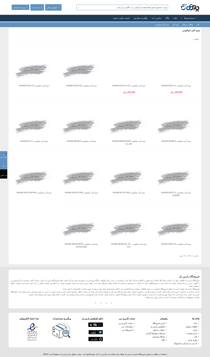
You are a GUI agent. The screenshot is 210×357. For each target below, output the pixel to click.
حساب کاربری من (127, 323)
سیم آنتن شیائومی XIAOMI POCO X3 (34, 86)
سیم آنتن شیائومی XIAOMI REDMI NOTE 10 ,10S (129, 142)
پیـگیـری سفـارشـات (62, 318)
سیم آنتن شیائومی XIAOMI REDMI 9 (176, 141)
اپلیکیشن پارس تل (159, 326)
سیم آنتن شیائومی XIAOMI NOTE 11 (176, 86)
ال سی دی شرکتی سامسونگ (186, 343)
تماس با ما (156, 18)
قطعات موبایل (192, 326)
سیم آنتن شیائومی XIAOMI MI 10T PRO (129, 192)
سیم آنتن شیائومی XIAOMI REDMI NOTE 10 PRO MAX (81, 245)
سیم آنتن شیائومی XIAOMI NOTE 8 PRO (81, 192)
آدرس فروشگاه (160, 323)
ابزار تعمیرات (192, 333)
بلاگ (167, 18)
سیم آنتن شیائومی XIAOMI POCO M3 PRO (34, 192)
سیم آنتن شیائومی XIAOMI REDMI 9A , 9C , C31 (129, 245)
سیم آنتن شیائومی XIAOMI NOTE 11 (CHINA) (176, 193)
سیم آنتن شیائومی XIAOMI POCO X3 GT (128, 86)
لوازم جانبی (193, 340)
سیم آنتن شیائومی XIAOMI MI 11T (34, 141)
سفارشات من (128, 326)
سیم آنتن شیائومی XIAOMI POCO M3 (81, 86)
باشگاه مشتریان (159, 336)
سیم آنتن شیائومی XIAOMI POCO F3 (176, 244)
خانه (175, 18)
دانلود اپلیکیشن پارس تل (92, 318)
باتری (196, 330)
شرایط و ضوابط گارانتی (156, 333)
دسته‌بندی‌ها (190, 18)
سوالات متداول (160, 330)
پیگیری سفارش (140, 18)
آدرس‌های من (128, 330)
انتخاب (195, 39)
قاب (196, 336)
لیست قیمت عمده (121, 18)
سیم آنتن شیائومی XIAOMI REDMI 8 (81, 141)
